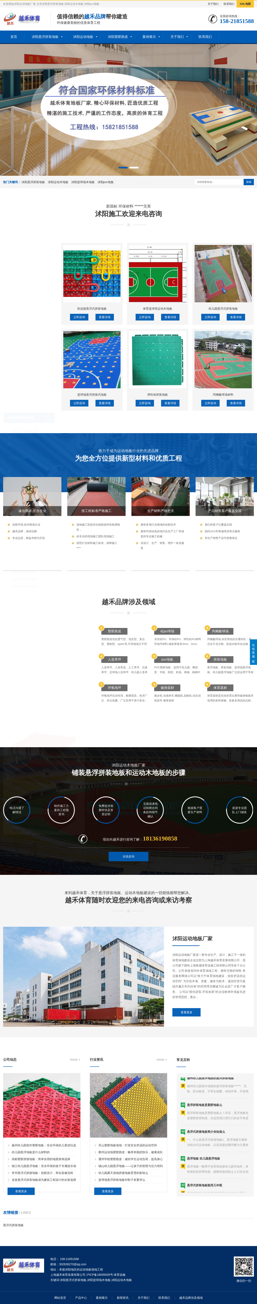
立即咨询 (79, 447)
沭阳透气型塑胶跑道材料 (28, 490)
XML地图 (245, 3)
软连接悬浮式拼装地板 (92, 438)
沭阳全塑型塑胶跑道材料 (28, 518)
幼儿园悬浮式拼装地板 (223, 438)
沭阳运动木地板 (58, 182)
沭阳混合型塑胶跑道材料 (28, 497)
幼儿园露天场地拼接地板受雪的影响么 (123, 1277)
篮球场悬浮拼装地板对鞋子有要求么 (121, 1284)
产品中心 (81, 1297)
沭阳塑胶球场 (17, 532)
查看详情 (105, 447)
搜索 (249, 182)
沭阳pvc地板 (106, 182)
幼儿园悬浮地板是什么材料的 (31, 1256)
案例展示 (149, 37)
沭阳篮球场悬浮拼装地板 (28, 410)
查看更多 (186, 1089)
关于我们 (213, 3)
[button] (123, 167)
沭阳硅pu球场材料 (24, 545)
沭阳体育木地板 (22, 457)
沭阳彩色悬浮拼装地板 (26, 416)
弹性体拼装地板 (157, 524)
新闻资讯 (122, 1297)
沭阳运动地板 (83, 37)
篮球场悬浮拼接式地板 (92, 524)
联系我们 (229, 3)
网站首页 (60, 1297)
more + (75, 1164)
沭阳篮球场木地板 (83, 182)
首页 (13, 37)
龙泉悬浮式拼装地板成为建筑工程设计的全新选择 (44, 1284)
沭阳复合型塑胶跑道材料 (28, 511)
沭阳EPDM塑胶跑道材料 (27, 483)
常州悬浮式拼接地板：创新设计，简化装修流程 (42, 1277)
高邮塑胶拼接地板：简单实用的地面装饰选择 (41, 1263)
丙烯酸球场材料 (223, 524)
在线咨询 (128, 877)
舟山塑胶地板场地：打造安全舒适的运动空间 (127, 1249)
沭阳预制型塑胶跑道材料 (28, 504)
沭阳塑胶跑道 (118, 37)
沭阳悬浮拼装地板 (45, 37)
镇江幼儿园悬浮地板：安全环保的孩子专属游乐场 (44, 1270)
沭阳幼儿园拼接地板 (25, 403)
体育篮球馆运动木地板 (157, 438)
